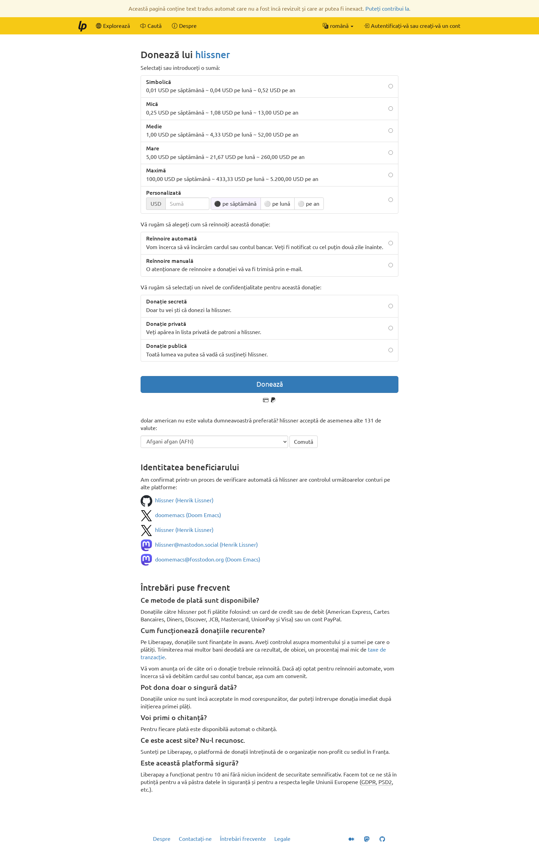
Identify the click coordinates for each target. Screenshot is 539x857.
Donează (269, 384)
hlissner (212, 54)
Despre (161, 839)
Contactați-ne (195, 839)
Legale (282, 839)
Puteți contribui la (387, 9)
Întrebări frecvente (243, 839)
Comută (303, 442)
